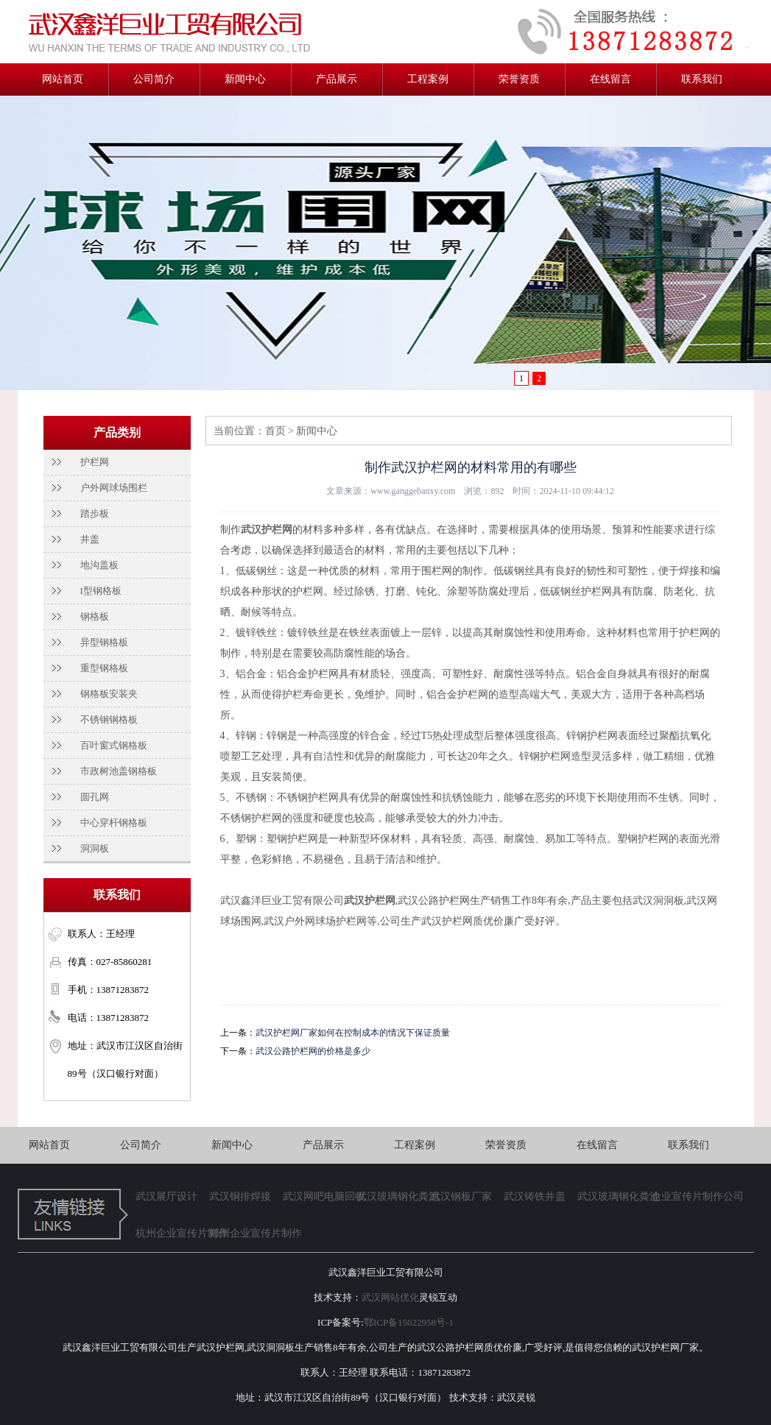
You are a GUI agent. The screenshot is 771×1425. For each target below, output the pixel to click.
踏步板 (94, 513)
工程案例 (427, 79)
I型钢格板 (101, 590)
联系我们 (701, 79)
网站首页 (62, 79)
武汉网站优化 (390, 1297)
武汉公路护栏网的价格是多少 (313, 1051)
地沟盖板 (99, 564)
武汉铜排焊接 (240, 1196)
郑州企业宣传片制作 (246, 1233)
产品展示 (336, 79)
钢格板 (94, 616)
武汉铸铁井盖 (535, 1196)
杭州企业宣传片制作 (172, 1233)
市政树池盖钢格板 (118, 771)
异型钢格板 (104, 642)
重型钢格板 (104, 667)
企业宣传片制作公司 (688, 1196)
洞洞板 (94, 848)
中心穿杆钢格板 (113, 822)
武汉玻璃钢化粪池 (393, 1196)
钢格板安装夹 (109, 693)
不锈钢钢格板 (109, 719)
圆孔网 (94, 796)
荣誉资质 (519, 79)
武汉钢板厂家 (461, 1196)
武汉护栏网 (266, 529)
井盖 (89, 539)
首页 (275, 430)
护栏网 (94, 461)
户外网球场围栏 (113, 487)
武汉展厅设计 (166, 1196)
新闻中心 (245, 79)
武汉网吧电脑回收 (319, 1196)
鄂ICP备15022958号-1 (409, 1322)
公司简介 (154, 79)
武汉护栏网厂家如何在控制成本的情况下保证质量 (353, 1033)
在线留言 (610, 79)
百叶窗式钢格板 (113, 745)
